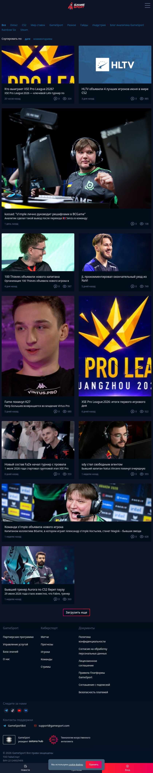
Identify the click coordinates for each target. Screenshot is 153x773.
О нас (6, 659)
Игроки (45, 652)
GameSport (56, 25)
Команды (46, 659)
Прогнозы (47, 644)
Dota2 (14, 25)
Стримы (46, 666)
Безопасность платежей (93, 692)
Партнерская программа (18, 637)
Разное (71, 25)
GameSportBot (17, 725)
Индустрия (99, 25)
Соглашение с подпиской (94, 684)
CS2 (24, 25)
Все (4, 25)
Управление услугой (15, 644)
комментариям (42, 39)
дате (27, 39)
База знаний (10, 651)
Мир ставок (38, 25)
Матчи (45, 637)
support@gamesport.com (54, 725)
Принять (94, 764)
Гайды (84, 25)
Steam (24, 29)
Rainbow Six (9, 29)
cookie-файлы (75, 764)
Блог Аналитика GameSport (127, 25)
